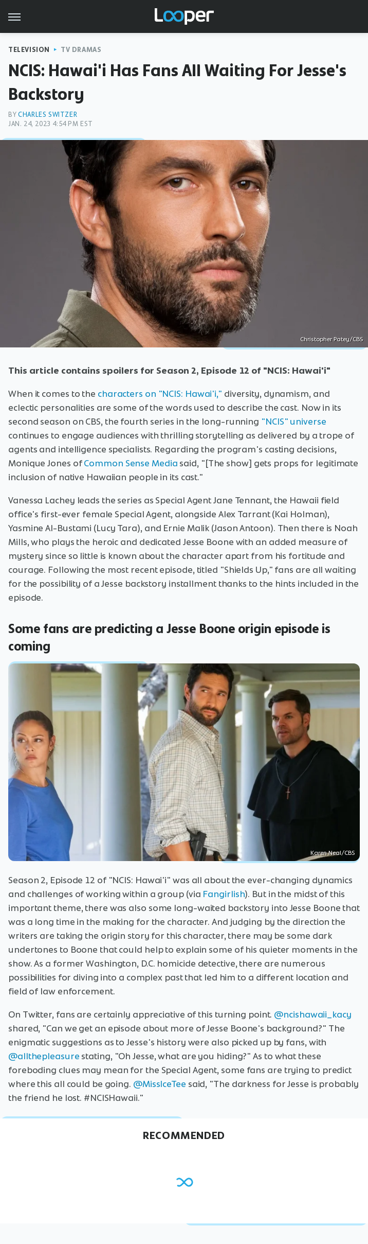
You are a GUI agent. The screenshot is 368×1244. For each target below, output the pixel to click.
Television (29, 49)
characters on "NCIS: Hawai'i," (160, 394)
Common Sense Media (130, 463)
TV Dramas (81, 49)
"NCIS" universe (293, 421)
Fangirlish (224, 894)
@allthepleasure (44, 1056)
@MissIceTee (159, 1084)
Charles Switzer (47, 114)
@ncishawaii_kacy (312, 1014)
